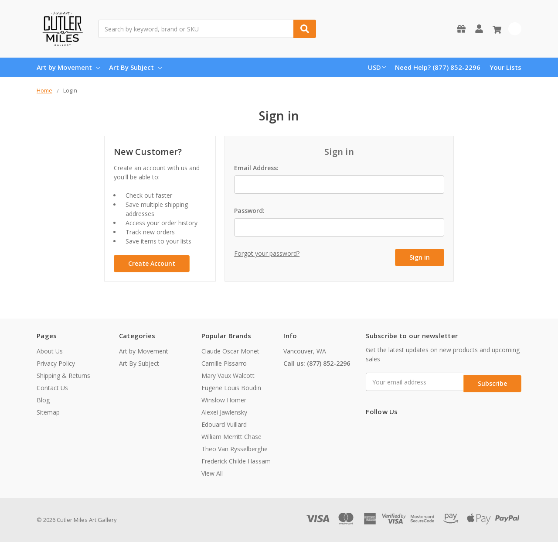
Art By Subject (135, 67)
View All (212, 473)
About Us (50, 351)
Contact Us (52, 388)
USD (377, 67)
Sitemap (48, 412)
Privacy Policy (56, 363)
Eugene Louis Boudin (231, 388)
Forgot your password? (266, 253)
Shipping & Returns (63, 375)
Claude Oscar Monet (230, 351)
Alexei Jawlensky (224, 412)
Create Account (151, 263)
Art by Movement (68, 67)
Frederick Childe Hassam (236, 461)
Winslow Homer (223, 400)
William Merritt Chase (231, 436)
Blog (43, 400)
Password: (249, 210)
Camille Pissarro (224, 363)
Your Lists (505, 67)
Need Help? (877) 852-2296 (437, 67)
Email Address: (256, 168)
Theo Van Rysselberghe (234, 449)
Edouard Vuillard (224, 424)
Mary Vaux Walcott (228, 375)
